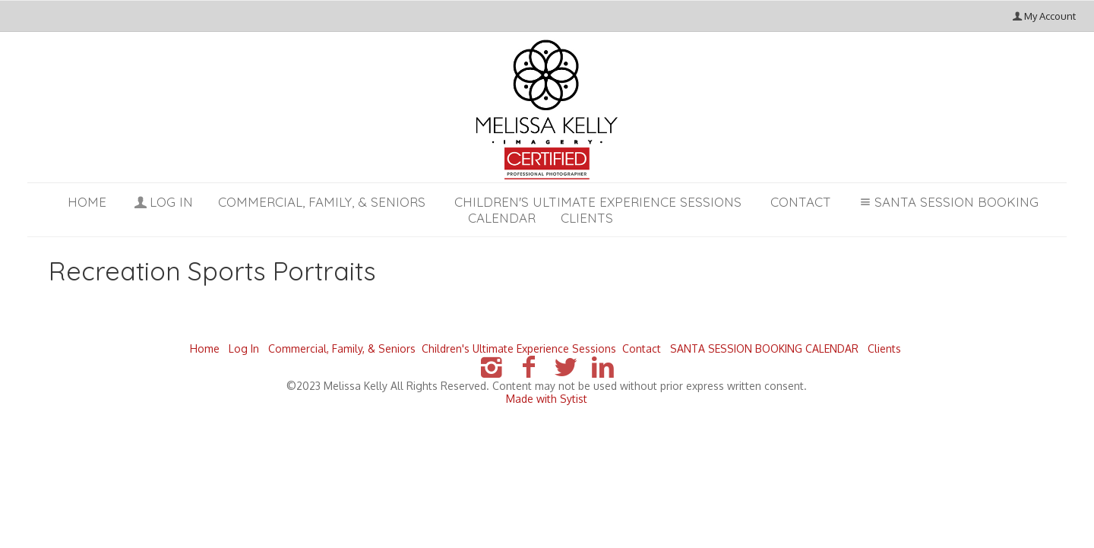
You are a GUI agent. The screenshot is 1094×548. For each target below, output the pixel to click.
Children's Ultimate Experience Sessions (597, 202)
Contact (800, 202)
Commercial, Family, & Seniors (321, 202)
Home (87, 202)
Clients (884, 348)
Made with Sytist (546, 398)
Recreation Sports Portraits (212, 271)
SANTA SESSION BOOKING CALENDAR (764, 348)
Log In (162, 202)
